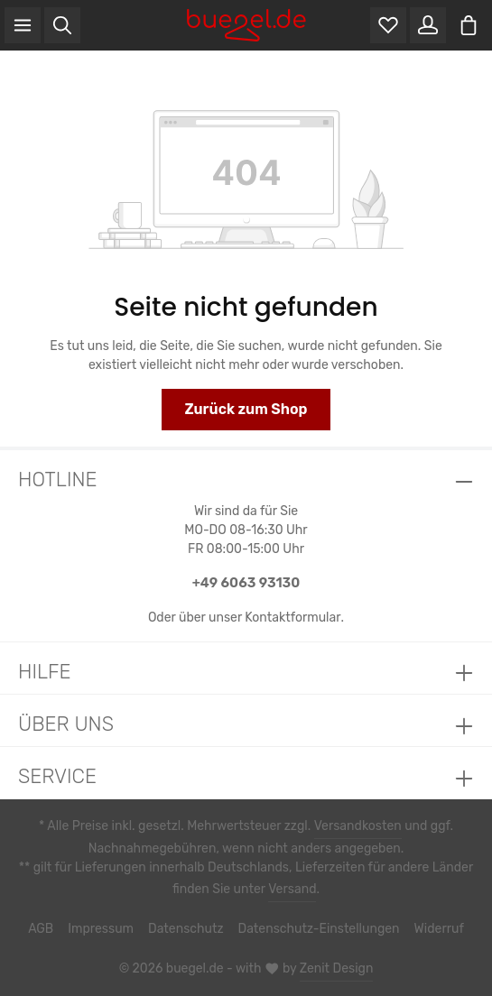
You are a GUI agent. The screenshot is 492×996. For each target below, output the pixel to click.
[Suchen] (62, 25)
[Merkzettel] (388, 25)
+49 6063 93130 (246, 582)
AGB (51, 929)
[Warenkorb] (468, 25)
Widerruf (430, 929)
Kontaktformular (292, 617)
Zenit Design (332, 969)
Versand (290, 889)
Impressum (110, 929)
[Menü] (23, 25)
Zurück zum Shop (245, 409)
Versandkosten (354, 826)
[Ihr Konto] (428, 25)
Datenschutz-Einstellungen (316, 929)
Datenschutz (191, 929)
